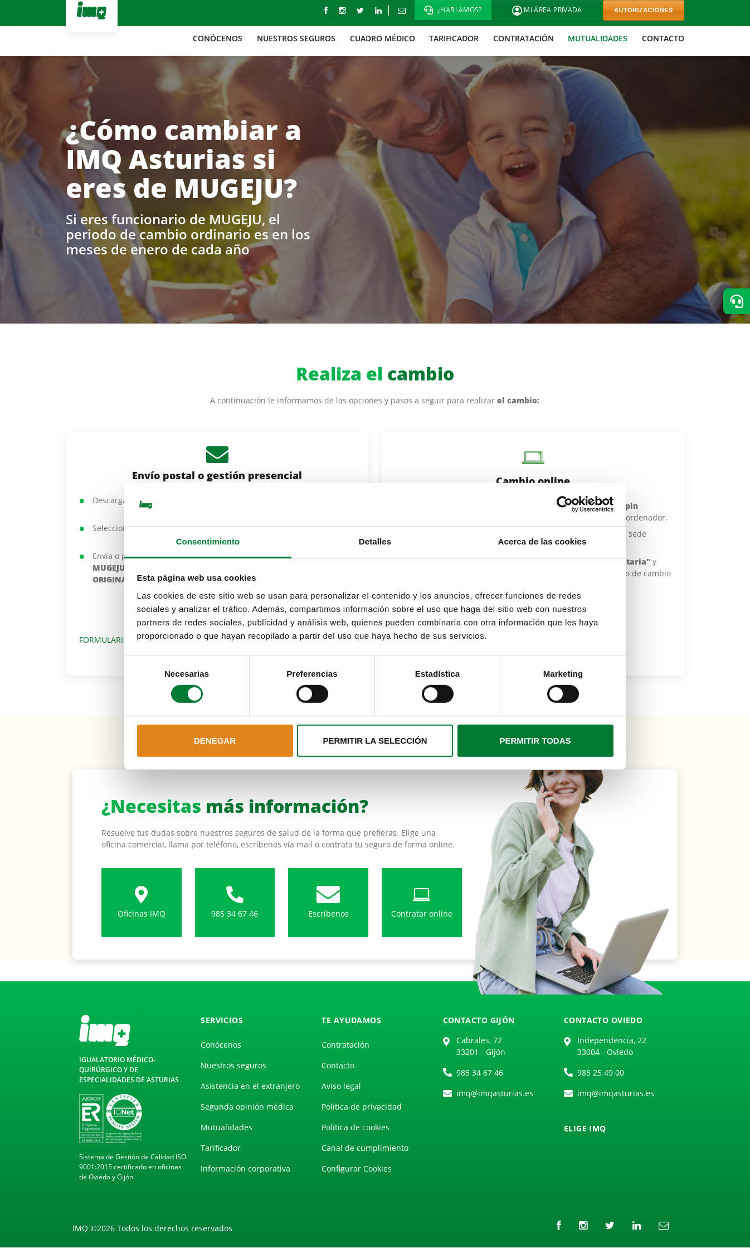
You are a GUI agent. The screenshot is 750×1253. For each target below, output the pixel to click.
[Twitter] (360, 10)
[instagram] (342, 10)
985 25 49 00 (600, 1072)
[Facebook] (326, 10)
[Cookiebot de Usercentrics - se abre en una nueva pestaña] (564, 504)
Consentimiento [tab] (208, 541)
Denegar (215, 740)
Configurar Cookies (357, 1168)
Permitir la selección (375, 740)
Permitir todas (535, 740)
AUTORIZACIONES (643, 10)
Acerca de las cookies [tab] (542, 541)
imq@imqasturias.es (494, 1093)
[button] (453, 10)
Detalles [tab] (375, 541)
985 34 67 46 (479, 1072)
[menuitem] (218, 38)
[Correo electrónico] (401, 10)
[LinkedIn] (378, 10)
